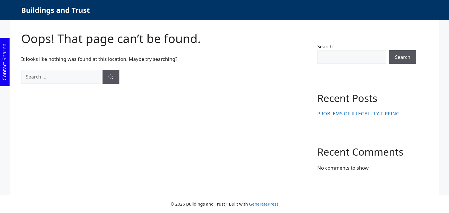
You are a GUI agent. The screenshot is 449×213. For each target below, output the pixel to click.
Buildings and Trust (55, 10)
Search (325, 46)
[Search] (111, 77)
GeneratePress (264, 204)
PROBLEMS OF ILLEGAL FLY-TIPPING (358, 113)
